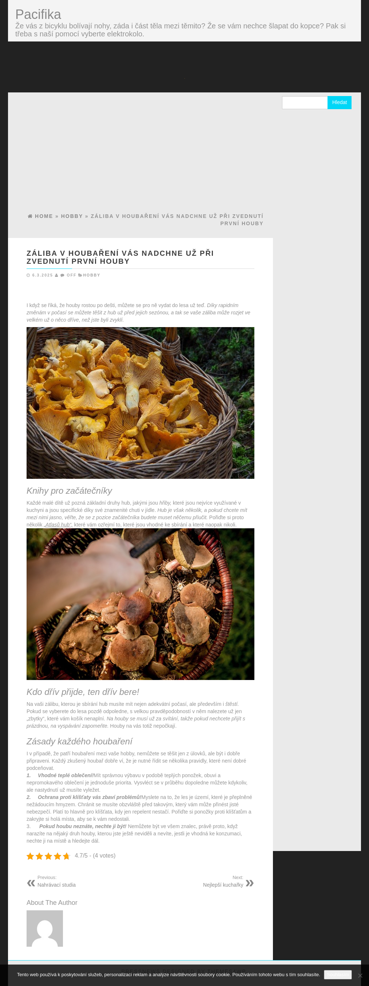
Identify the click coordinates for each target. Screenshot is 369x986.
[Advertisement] (140, 158)
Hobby (91, 275)
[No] (360, 975)
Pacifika (38, 14)
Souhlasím (338, 974)
